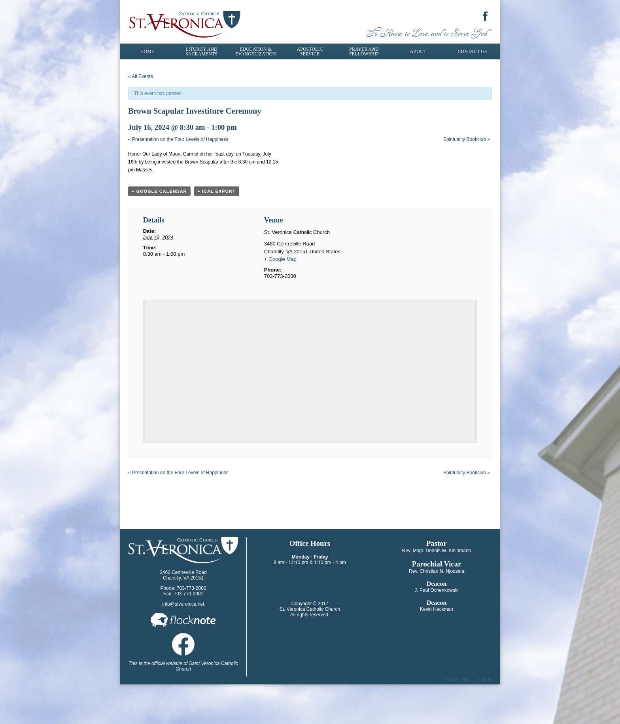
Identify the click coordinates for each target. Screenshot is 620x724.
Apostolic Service (310, 51)
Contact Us (472, 51)
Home (147, 51)
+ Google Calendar (159, 191)
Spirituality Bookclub (466, 139)
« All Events (140, 76)
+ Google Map (280, 259)
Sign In (484, 679)
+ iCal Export (217, 191)
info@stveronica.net (183, 604)
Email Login (457, 679)
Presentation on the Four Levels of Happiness (178, 139)
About (418, 51)
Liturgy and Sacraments (201, 51)
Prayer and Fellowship (364, 51)
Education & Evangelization (255, 51)
